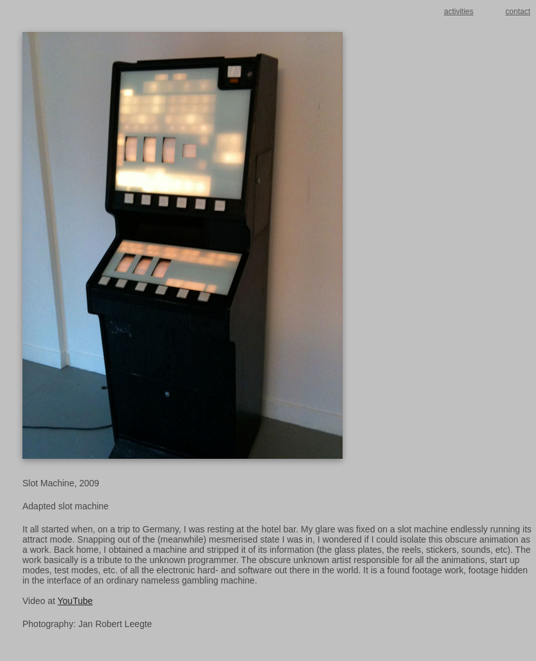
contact (517, 11)
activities (458, 11)
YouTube (75, 601)
